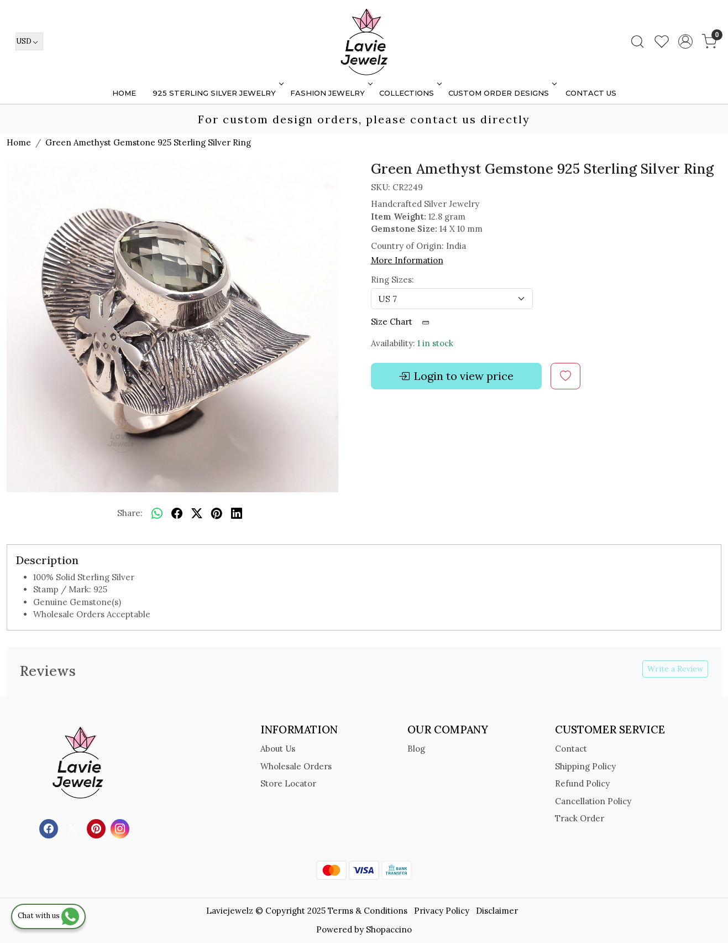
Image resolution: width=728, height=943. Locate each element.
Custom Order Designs (501, 92)
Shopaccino (389, 929)
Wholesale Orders (296, 766)
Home (124, 92)
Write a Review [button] (675, 669)
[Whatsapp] (157, 514)
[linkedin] (237, 514)
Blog (416, 748)
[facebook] (177, 514)
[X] (74, 827)
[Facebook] (50, 827)
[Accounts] (685, 41)
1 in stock (435, 343)
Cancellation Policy (593, 801)
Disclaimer (497, 910)
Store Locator (288, 783)
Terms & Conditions (367, 910)
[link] (637, 41)
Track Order (579, 818)
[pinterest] (217, 514)
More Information (407, 260)
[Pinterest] (97, 827)
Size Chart (404, 321)
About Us (277, 748)
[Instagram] (121, 827)
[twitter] (197, 514)
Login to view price (456, 376)
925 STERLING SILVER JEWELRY (217, 92)
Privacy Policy (441, 910)
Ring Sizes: (392, 279)
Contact (571, 748)
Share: (130, 513)
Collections (409, 92)
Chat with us (48, 915)
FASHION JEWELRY (330, 92)
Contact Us (590, 92)
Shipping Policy (585, 766)
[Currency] (29, 41)
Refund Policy (582, 783)
